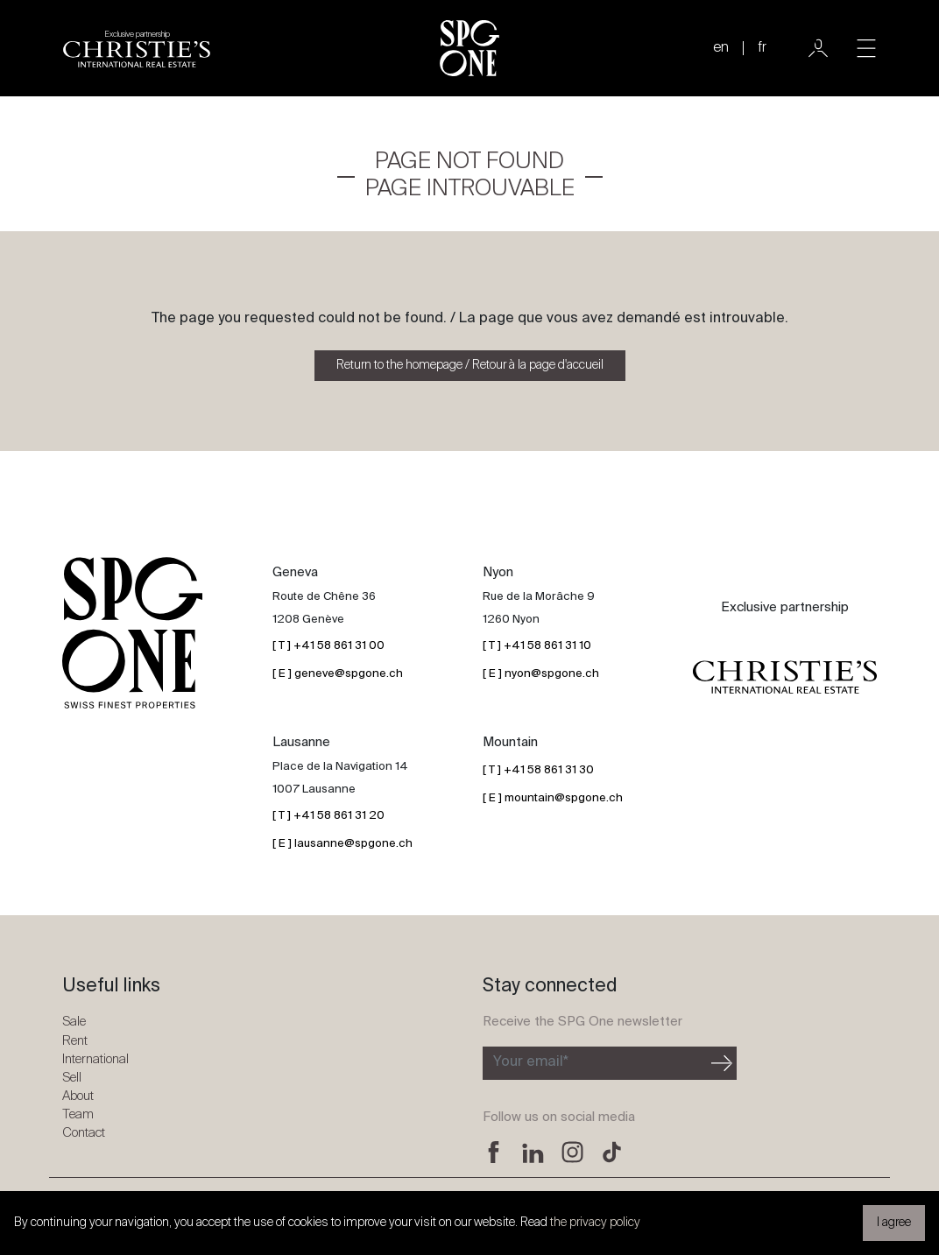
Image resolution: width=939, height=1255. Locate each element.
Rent (75, 1040)
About (78, 1096)
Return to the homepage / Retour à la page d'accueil (470, 365)
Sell (71, 1077)
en (721, 48)
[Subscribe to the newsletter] (595, 1063)
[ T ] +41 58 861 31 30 (538, 770)
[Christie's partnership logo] (136, 48)
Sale (74, 1021)
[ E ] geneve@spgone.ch (337, 674)
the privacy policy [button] (595, 1222)
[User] (818, 48)
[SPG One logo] (469, 48)
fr (762, 48)
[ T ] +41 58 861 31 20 (328, 815)
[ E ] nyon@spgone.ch (541, 674)
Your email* (530, 1062)
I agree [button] (894, 1222)
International (95, 1059)
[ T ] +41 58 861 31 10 (537, 646)
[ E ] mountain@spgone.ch (553, 798)
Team (78, 1114)
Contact (83, 1132)
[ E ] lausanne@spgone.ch (342, 844)
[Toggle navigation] (866, 48)
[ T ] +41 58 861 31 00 (328, 646)
